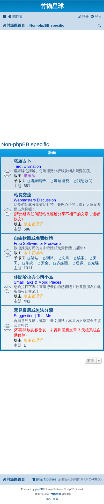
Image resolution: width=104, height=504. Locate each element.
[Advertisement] (52, 86)
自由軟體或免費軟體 (33, 238)
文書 (64, 258)
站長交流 (22, 194)
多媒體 (60, 263)
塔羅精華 (37, 181)
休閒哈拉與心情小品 (33, 277)
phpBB (39, 489)
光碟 (93, 263)
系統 (27, 263)
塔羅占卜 (22, 161)
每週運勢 (60, 181)
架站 (33, 258)
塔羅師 (29, 176)
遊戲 (78, 263)
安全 (43, 263)
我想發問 (83, 181)
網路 (48, 258)
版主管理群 (33, 224)
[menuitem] (15, 16)
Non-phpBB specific (25, 144)
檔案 (79, 258)
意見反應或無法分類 (33, 310)
